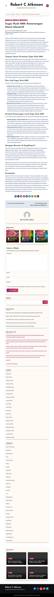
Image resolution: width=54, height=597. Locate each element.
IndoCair (10, 233)
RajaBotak (8, 523)
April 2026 (8, 373)
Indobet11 (8, 487)
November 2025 (10, 390)
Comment (9, 253)
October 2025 (9, 393)
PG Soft (8, 513)
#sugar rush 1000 (9, 33)
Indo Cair (8, 483)
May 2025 (8, 410)
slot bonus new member (28, 348)
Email (8, 277)
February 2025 (9, 420)
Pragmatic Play (23, 20)
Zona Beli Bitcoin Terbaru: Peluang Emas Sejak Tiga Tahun (20, 319)
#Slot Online (36, 32)
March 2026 (9, 377)
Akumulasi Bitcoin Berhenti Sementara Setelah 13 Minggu (20, 326)
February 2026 (9, 380)
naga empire (9, 355)
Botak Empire (9, 453)
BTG (7, 457)
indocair (8, 346)
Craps (7, 463)
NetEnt (7, 503)
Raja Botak (8, 520)
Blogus (31, 595)
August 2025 (9, 400)
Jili (14, 233)
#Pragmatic (22, 32)
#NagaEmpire (16, 32)
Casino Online (9, 20)
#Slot (26, 32)
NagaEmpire (31, 49)
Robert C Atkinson (26, 5)
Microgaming (9, 497)
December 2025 (10, 387)
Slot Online (10, 235)
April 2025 (8, 414)
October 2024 (9, 434)
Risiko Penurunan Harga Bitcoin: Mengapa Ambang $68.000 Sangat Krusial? (24, 312)
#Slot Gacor (30, 32)
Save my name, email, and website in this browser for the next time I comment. (26, 286)
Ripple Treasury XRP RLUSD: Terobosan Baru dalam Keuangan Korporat (23, 316)
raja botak (8, 340)
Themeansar (37, 595)
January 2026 (9, 383)
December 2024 (10, 427)
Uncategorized (9, 537)
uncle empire (9, 350)
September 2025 (10, 397)
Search (8, 297)
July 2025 (8, 404)
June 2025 (8, 407)
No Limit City (9, 507)
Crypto (7, 467)
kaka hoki (8, 360)
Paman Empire (26, 233)
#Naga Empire (9, 32)
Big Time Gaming (10, 446)
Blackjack (8, 450)
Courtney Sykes (12, 30)
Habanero (8, 477)
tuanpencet (9, 363)
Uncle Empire (9, 540)
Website (8, 282)
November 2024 (10, 430)
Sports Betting (9, 530)
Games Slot (15, 20)
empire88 (8, 335)
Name (8, 272)
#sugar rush (42, 32)
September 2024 (10, 437)
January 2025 (9, 424)
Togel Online (9, 533)
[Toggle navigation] (6, 5)
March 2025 (9, 417)
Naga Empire (28, 185)
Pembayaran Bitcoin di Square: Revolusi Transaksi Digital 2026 (21, 322)
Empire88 (39, 232)
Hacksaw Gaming (10, 480)
